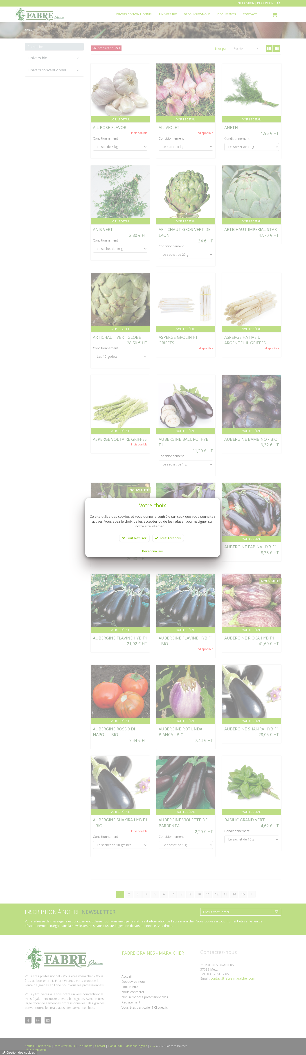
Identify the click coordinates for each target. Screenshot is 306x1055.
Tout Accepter (168, 538)
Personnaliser (152, 551)
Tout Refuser (134, 538)
